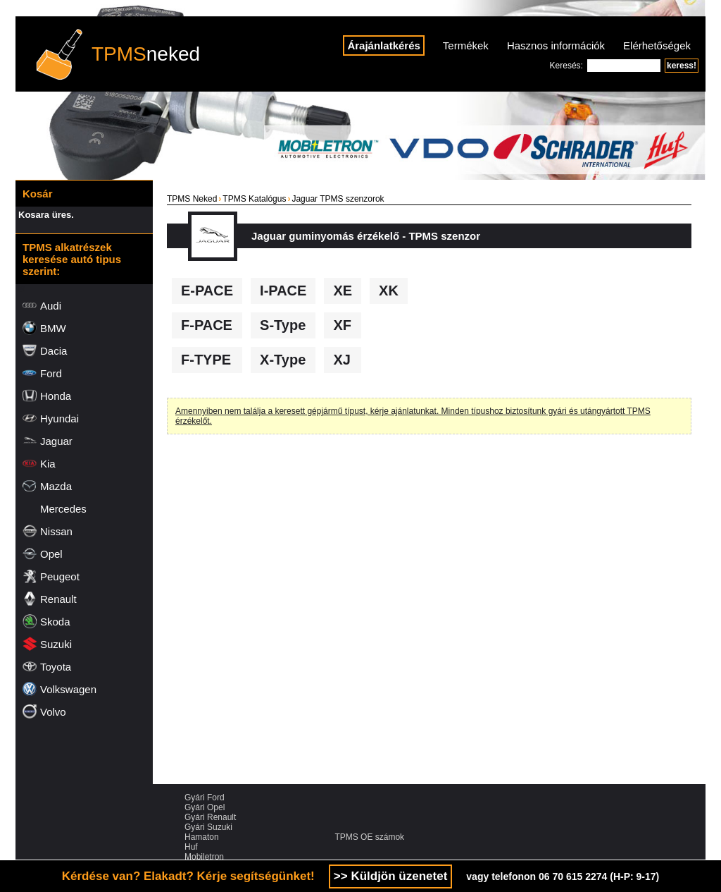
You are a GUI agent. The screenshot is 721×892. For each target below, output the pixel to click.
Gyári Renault (210, 817)
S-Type (283, 325)
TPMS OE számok (369, 837)
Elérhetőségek (657, 45)
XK (389, 290)
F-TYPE (206, 359)
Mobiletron (204, 857)
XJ (341, 359)
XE (342, 290)
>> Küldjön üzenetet (391, 876)
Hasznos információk (556, 45)
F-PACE (206, 325)
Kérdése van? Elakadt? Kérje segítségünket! (188, 876)
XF (342, 325)
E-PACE (207, 290)
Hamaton (201, 837)
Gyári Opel (204, 807)
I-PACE (283, 290)
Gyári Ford (204, 797)
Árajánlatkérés (383, 45)
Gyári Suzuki (208, 827)
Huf (191, 847)
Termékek (466, 45)
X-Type (283, 359)
